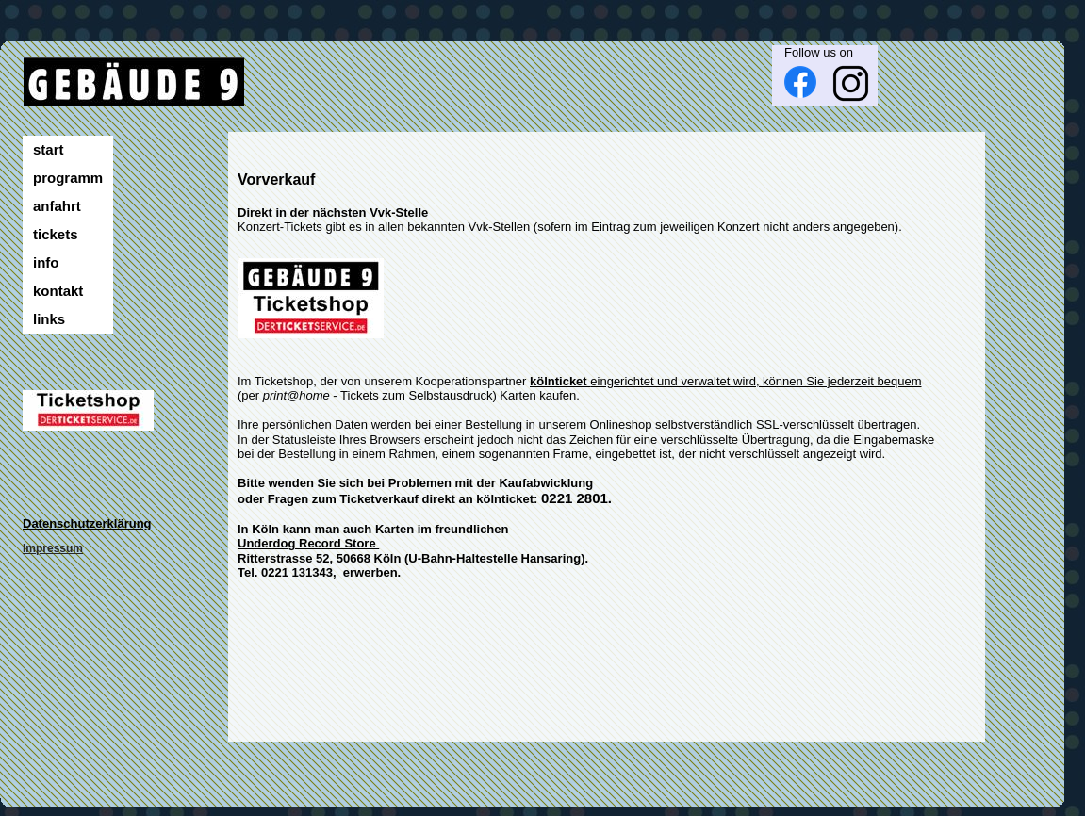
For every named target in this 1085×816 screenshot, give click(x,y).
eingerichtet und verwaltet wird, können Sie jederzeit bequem (755, 381)
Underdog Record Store (308, 543)
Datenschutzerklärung (87, 523)
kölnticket (560, 381)
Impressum (53, 548)
